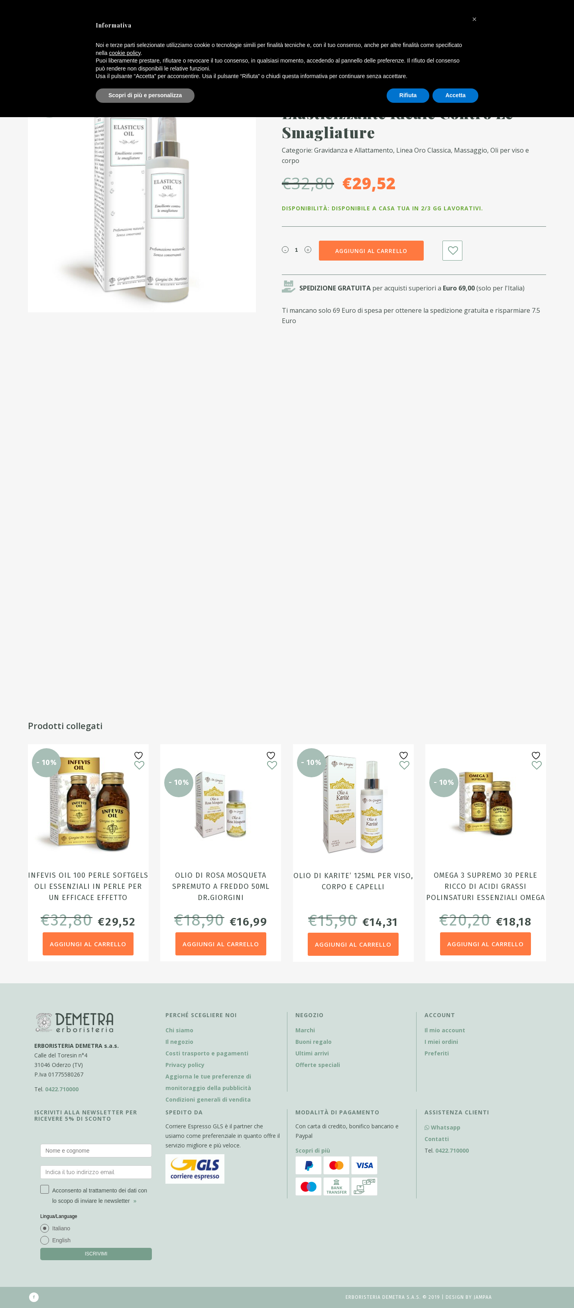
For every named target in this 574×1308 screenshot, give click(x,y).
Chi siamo (179, 1030)
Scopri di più (312, 1150)
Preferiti (437, 1053)
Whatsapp (442, 1127)
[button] (474, 19)
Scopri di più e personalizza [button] (145, 95)
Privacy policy (184, 1065)
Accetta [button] (455, 95)
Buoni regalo (313, 1041)
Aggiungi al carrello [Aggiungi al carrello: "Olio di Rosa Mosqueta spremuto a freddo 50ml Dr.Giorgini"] (221, 944)
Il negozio (179, 1041)
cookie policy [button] (124, 53)
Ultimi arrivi (312, 1053)
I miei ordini (441, 1041)
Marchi (305, 1030)
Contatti (437, 1139)
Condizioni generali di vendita (208, 1099)
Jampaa (483, 1297)
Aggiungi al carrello (371, 251)
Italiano (61, 1228)
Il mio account (445, 1030)
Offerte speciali (317, 1065)
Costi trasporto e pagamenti (206, 1053)
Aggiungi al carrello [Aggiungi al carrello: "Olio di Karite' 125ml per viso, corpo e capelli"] (353, 944)
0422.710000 (62, 1089)
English (61, 1240)
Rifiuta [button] (408, 95)
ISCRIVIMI (96, 1254)
